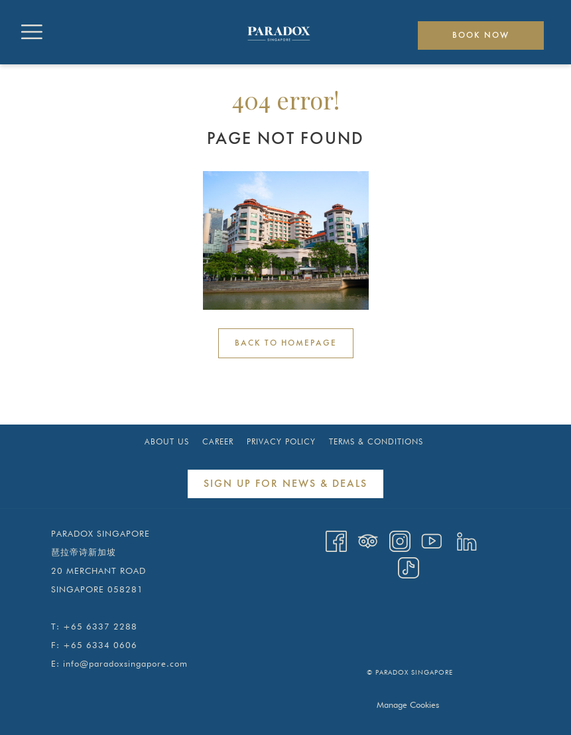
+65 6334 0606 (100, 644)
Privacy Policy (281, 441)
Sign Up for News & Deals (285, 484)
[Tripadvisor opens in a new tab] (368, 540)
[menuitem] (167, 442)
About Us (167, 441)
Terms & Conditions (376, 441)
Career (217, 441)
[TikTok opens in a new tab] (408, 567)
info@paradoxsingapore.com (125, 663)
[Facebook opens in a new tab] (336, 540)
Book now (480, 35)
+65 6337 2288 (100, 626)
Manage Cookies (408, 704)
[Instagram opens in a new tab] (400, 540)
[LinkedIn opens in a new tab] (467, 540)
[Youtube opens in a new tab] (431, 540)
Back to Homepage (286, 343)
